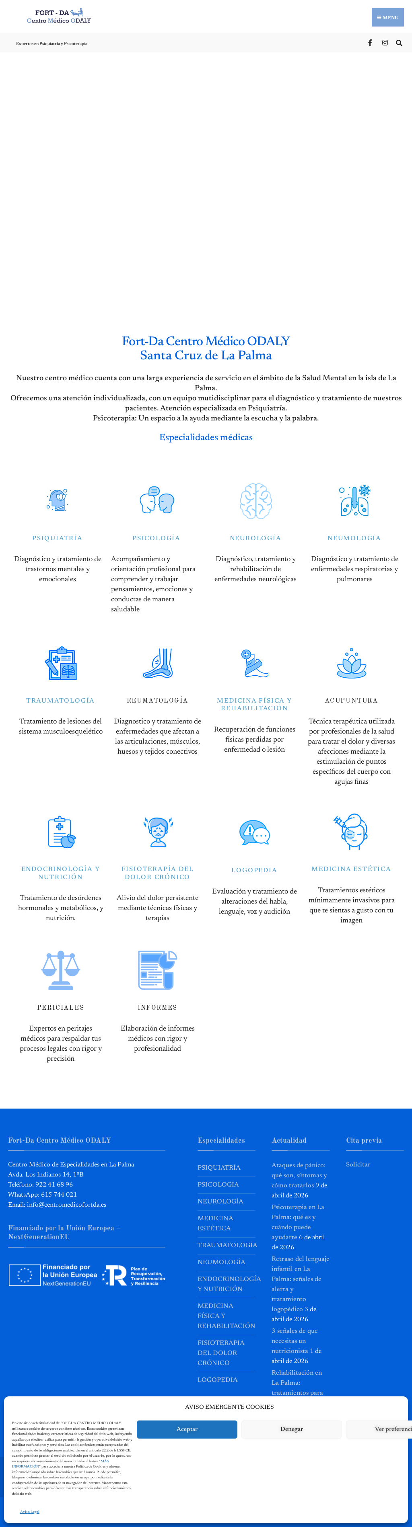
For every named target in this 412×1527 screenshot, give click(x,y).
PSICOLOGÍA (156, 538)
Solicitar (358, 1164)
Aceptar (187, 1430)
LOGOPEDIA (254, 870)
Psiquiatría (219, 1167)
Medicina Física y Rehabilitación (226, 1316)
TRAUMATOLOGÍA (60, 700)
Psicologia (218, 1184)
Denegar (291, 1430)
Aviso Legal (29, 1512)
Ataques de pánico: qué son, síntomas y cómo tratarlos (299, 1175)
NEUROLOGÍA (256, 538)
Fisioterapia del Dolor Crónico (221, 1353)
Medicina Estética (215, 1223)
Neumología (221, 1262)
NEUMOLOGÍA (354, 538)
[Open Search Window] (399, 42)
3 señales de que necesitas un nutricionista (295, 1341)
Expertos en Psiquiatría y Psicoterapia (51, 43)
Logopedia (218, 1380)
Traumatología (226, 1245)
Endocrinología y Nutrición (226, 1284)
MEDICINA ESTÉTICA (351, 869)
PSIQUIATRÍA (57, 538)
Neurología (220, 1201)
